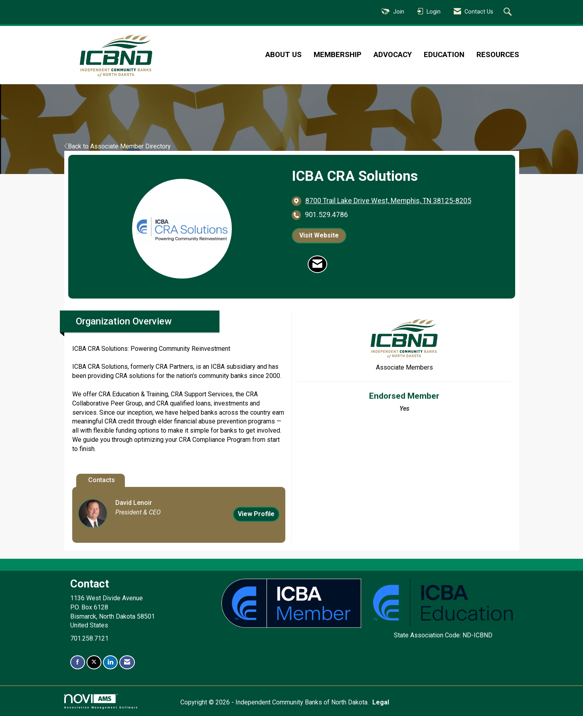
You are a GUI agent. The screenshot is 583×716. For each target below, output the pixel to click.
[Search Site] (509, 12)
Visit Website (319, 235)
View (256, 514)
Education (444, 54)
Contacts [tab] (101, 480)
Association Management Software (101, 701)
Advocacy (393, 54)
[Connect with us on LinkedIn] (110, 662)
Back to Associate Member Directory (117, 146)
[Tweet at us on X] (94, 662)
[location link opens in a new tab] (388, 201)
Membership (338, 54)
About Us (283, 54)
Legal (380, 702)
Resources (497, 54)
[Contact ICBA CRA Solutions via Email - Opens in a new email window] (317, 264)
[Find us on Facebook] (77, 662)
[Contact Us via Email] (127, 662)
